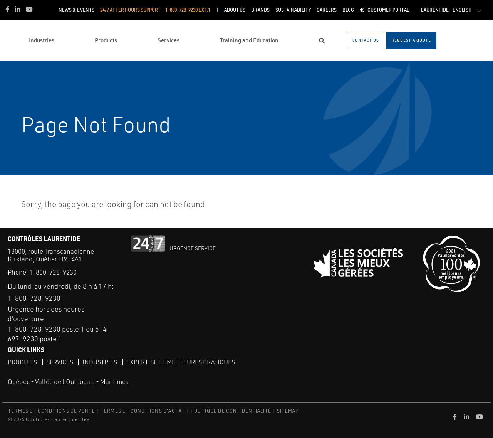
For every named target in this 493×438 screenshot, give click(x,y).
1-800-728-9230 (53, 272)
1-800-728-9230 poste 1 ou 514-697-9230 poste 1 (59, 334)
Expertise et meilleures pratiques (180, 362)
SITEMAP (287, 411)
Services (59, 362)
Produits (22, 362)
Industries (99, 362)
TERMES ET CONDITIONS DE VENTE (51, 411)
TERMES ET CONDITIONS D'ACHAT (143, 411)
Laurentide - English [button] (446, 10)
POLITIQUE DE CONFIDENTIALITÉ (231, 411)
